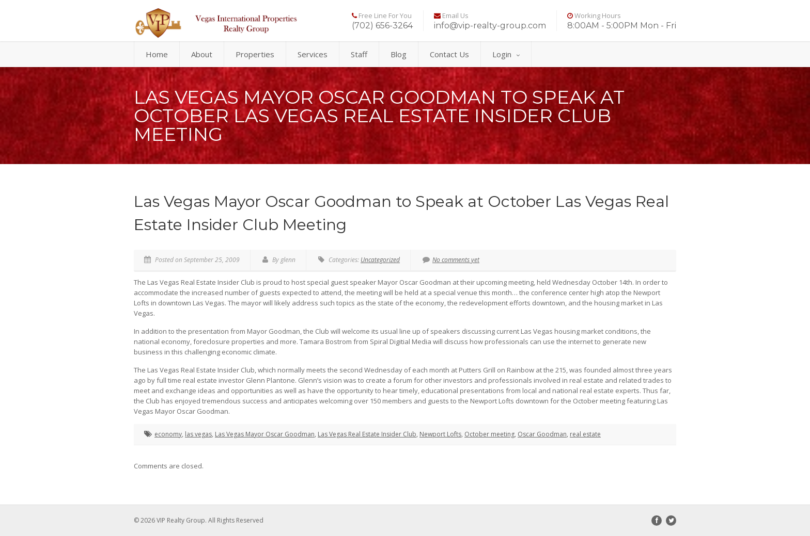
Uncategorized (380, 259)
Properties (255, 54)
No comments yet (451, 259)
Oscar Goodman (542, 434)
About (201, 54)
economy (168, 434)
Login (506, 54)
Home (157, 54)
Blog (399, 54)
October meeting (489, 434)
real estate (585, 434)
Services (313, 54)
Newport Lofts (440, 434)
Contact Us (449, 54)
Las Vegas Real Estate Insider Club (367, 434)
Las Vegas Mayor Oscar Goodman (265, 434)
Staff (359, 54)
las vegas (198, 434)
